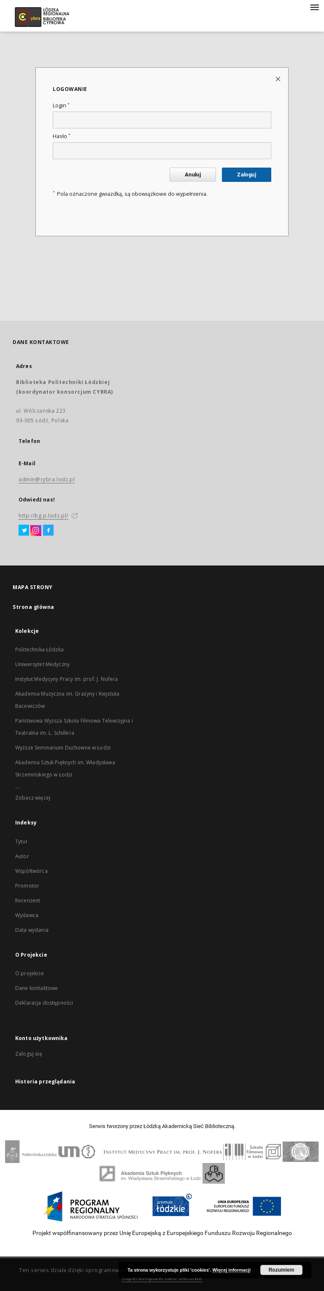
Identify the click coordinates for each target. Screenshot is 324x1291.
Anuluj (193, 174)
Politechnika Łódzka (39, 649)
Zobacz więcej (32, 797)
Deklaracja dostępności (44, 1002)
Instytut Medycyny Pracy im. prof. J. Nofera (66, 679)
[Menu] (314, 6)
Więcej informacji (232, 1269)
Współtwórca (31, 871)
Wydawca (26, 915)
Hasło (61, 136)
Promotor (27, 885)
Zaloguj (246, 174)
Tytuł (21, 841)
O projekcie (29, 973)
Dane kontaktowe (36, 988)
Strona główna (33, 607)
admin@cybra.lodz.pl (47, 479)
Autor (22, 856)
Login (61, 105)
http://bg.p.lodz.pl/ (43, 515)
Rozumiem (281, 1270)
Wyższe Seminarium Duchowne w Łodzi (63, 747)
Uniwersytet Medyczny (42, 664)
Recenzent (27, 900)
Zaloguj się (28, 1053)
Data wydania (32, 930)
